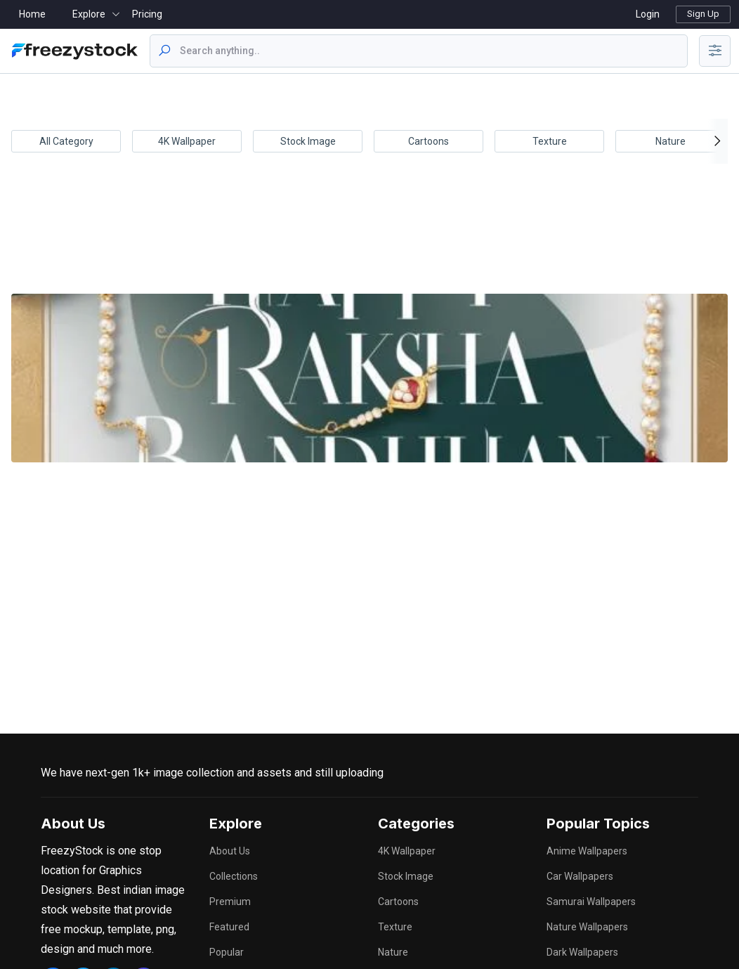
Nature (670, 141)
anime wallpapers (587, 851)
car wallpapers (580, 876)
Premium (230, 901)
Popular (226, 952)
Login (648, 14)
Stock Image (308, 141)
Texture (549, 141)
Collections (233, 876)
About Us (229, 851)
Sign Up (703, 13)
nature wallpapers (587, 926)
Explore (88, 14)
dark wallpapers (582, 952)
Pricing (147, 14)
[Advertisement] (367, 238)
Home (32, 14)
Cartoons (428, 141)
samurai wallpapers (591, 901)
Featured (229, 926)
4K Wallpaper (187, 141)
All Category (66, 141)
